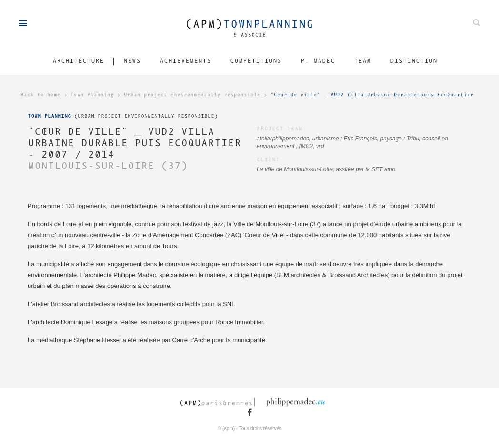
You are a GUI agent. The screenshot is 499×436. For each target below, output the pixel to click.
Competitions (255, 61)
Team (362, 61)
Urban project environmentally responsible (192, 95)
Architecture (78, 61)
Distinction (413, 61)
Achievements (185, 61)
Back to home (40, 95)
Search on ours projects (476, 22)
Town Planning (92, 95)
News (131, 61)
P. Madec (317, 61)
